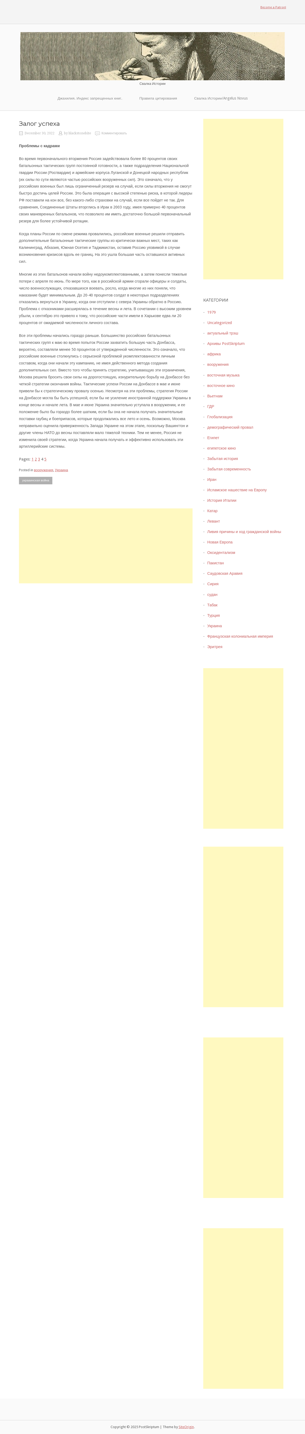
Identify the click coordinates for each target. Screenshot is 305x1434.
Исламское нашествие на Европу (237, 490)
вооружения (43, 470)
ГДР (210, 406)
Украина (61, 470)
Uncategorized (219, 323)
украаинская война (35, 480)
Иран (211, 479)
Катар (212, 511)
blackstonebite (80, 133)
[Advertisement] (106, 545)
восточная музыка (223, 375)
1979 (211, 312)
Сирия (212, 584)
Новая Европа (220, 542)
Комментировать (114, 133)
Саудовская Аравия (225, 573)
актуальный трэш (222, 333)
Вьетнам (214, 396)
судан (212, 594)
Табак (212, 605)
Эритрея (214, 647)
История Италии (221, 500)
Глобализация (220, 417)
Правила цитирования (158, 98)
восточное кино (221, 385)
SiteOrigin (186, 1427)
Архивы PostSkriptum (226, 343)
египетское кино (221, 448)
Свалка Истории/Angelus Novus (221, 98)
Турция (213, 615)
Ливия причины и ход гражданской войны (244, 532)
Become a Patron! (273, 7)
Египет (213, 438)
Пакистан (215, 563)
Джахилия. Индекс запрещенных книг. (89, 98)
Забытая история (222, 459)
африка (214, 354)
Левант (213, 521)
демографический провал (230, 427)
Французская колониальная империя (240, 636)
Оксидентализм (221, 552)
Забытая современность (229, 469)
